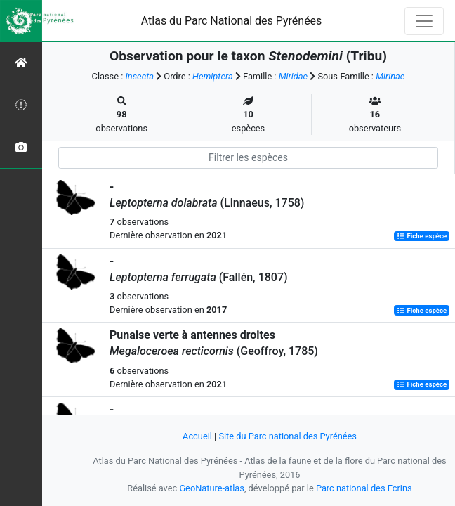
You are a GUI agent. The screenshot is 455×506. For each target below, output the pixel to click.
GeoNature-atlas (211, 488)
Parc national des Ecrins (364, 488)
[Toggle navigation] (424, 21)
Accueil (197, 436)
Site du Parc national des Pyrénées (287, 436)
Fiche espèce (422, 236)
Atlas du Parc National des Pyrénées (231, 20)
